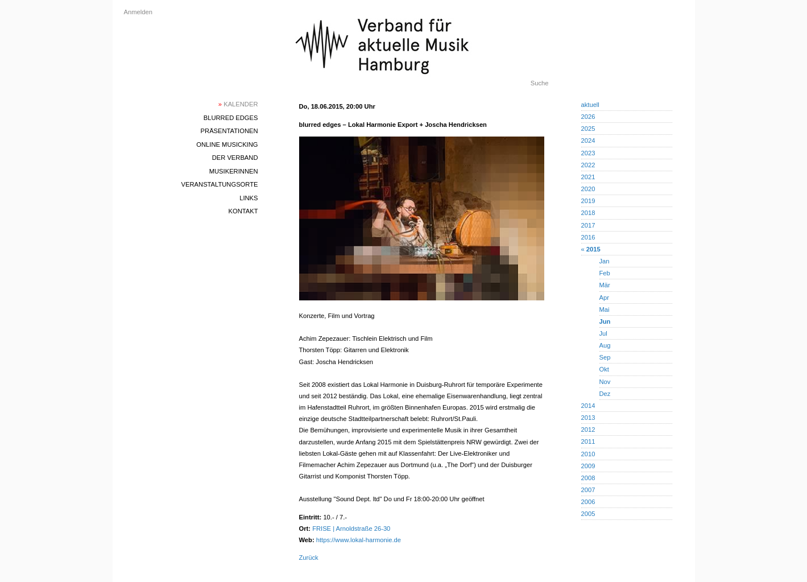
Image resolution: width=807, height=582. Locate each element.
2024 (588, 140)
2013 (588, 417)
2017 (588, 225)
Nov (605, 381)
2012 (588, 429)
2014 (588, 405)
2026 (588, 116)
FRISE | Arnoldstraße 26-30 (351, 528)
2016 (588, 237)
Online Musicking (227, 144)
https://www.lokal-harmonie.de (358, 539)
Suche (540, 83)
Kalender (238, 104)
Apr (604, 297)
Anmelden (138, 12)
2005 (588, 513)
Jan (604, 261)
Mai (604, 309)
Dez (605, 393)
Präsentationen (229, 130)
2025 (588, 128)
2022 (588, 165)
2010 (588, 454)
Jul (603, 333)
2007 (588, 489)
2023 (588, 153)
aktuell (590, 104)
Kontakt (243, 211)
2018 (588, 212)
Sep (605, 357)
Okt (604, 369)
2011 (588, 441)
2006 (588, 501)
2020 (588, 188)
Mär (604, 285)
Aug (605, 345)
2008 (588, 477)
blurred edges (231, 117)
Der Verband (235, 157)
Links (248, 198)
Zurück (308, 557)
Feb (604, 273)
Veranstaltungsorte (219, 184)
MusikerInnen (233, 171)
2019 (588, 200)
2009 (588, 466)
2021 (588, 177)
